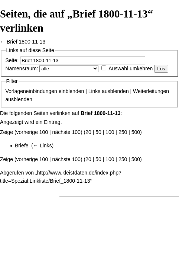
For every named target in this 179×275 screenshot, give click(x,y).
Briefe (22, 145)
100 (109, 132)
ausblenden (115, 91)
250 (122, 132)
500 (135, 132)
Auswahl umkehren (130, 68)
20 (88, 132)
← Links (42, 145)
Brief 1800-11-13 (26, 42)
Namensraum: (22, 68)
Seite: (12, 60)
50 (98, 132)
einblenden (71, 91)
